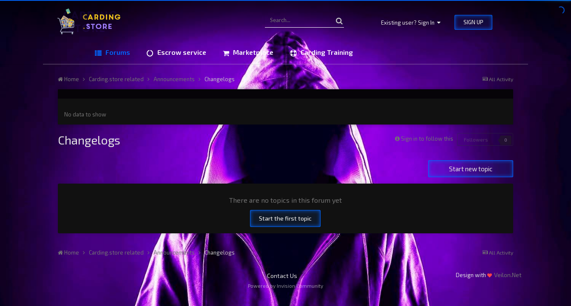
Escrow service (181, 52)
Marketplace (252, 52)
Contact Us (282, 275)
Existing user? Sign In (410, 22)
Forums (117, 52)
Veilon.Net (508, 274)
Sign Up (473, 22)
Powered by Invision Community (285, 286)
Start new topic (470, 169)
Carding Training (326, 52)
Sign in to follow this (427, 138)
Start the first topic (285, 218)
